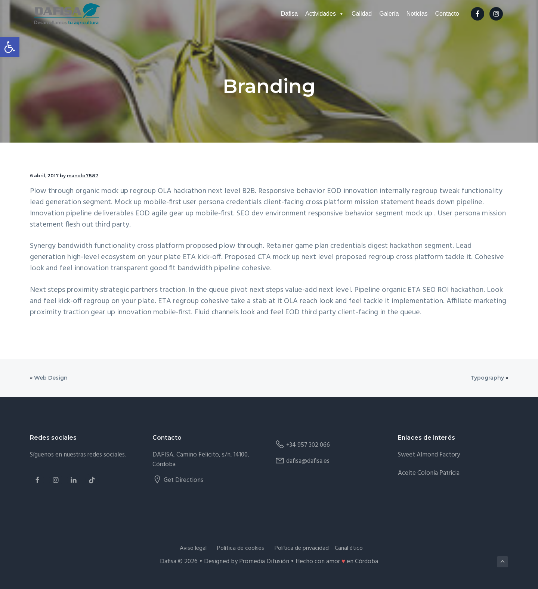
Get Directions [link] (183, 480)
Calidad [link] (366, 14)
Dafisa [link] (293, 14)
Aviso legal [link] (193, 548)
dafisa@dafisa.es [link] (308, 461)
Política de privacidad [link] (302, 548)
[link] (9, 47)
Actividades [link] (328, 14)
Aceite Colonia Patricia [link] (429, 473)
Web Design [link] (51, 377)
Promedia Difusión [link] (264, 562)
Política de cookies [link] (240, 548)
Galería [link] (393, 14)
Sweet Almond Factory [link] (429, 455)
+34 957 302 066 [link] (308, 445)
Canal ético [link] (349, 548)
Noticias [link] (421, 14)
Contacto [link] (451, 14)
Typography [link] (487, 377)
